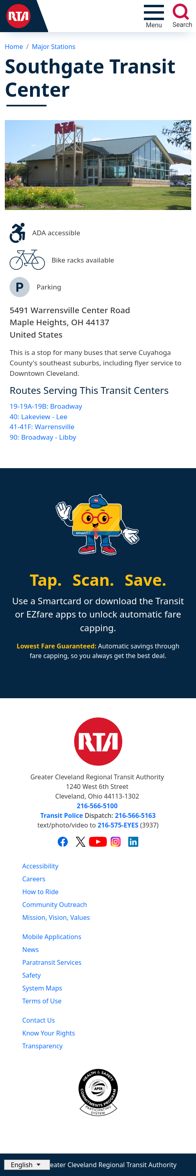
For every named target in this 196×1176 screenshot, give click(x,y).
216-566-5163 (135, 815)
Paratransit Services (52, 962)
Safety (31, 975)
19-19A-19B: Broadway (46, 406)
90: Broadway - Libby (43, 437)
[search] (181, 12)
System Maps (42, 988)
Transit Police (61, 815)
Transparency (42, 1045)
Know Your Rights (48, 1033)
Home (14, 46)
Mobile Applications (51, 936)
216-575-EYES (117, 825)
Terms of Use (42, 1001)
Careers (34, 878)
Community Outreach (54, 904)
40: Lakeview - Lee (38, 416)
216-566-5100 (97, 805)
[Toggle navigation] (154, 16)
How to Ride (40, 891)
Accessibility (40, 866)
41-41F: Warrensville (42, 426)
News (30, 949)
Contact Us (38, 1020)
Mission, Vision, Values (56, 917)
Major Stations (53, 46)
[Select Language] (27, 1165)
